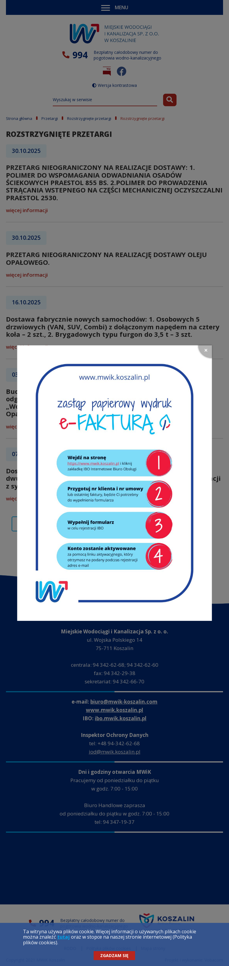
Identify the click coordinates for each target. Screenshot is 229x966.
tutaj (63, 937)
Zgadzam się (114, 955)
